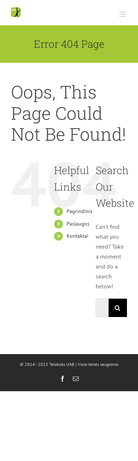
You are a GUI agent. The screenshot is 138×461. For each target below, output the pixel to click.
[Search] (118, 308)
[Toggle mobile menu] (123, 14)
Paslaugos (78, 223)
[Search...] (102, 308)
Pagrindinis (79, 211)
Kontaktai (77, 236)
